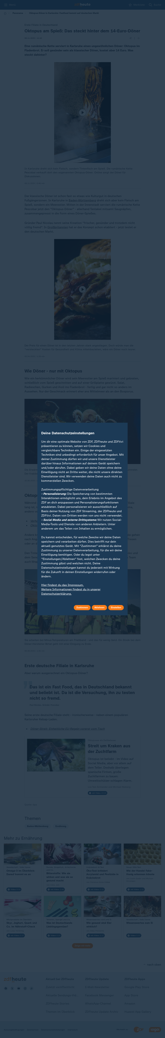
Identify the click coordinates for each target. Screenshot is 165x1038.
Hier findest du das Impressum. (62, 585)
